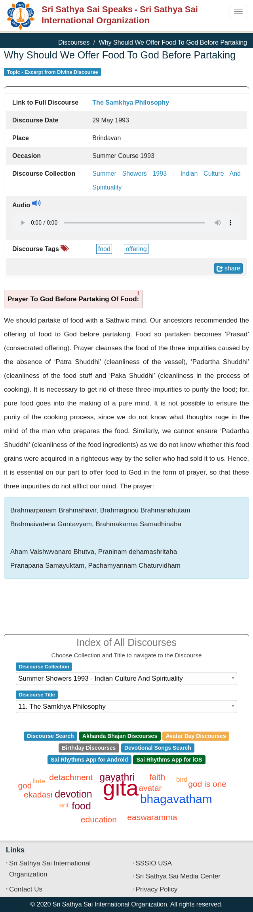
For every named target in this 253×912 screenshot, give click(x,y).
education (99, 819)
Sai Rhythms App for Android (89, 759)
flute (38, 781)
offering (136, 249)
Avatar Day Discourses (196, 736)
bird (181, 779)
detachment (71, 777)
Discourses (73, 42)
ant (64, 805)
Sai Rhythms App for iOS (169, 759)
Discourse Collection (44, 667)
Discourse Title (37, 695)
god (25, 785)
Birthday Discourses (89, 748)
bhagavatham (176, 798)
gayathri (117, 777)
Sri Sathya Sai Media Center (178, 876)
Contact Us (25, 889)
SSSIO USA (154, 863)
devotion (73, 793)
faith (157, 776)
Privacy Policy (157, 889)
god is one (207, 783)
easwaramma (152, 817)
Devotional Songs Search (157, 748)
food (104, 249)
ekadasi (38, 794)
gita (121, 787)
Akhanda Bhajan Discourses (119, 736)
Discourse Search (50, 736)
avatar (150, 787)
